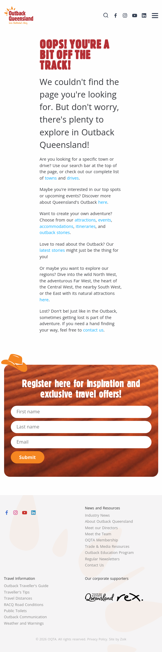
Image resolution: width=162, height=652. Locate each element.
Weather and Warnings (24, 623)
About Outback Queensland (109, 521)
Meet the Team (98, 533)
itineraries (86, 226)
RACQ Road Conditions (23, 604)
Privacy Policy (97, 639)
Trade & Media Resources (107, 546)
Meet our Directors (101, 527)
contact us (93, 330)
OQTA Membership (101, 540)
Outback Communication (25, 616)
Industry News (97, 515)
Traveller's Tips (17, 592)
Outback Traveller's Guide (26, 585)
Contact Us (94, 565)
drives (73, 178)
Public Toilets (15, 610)
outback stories (55, 232)
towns (51, 178)
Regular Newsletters (102, 559)
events (104, 220)
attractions (85, 220)
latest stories (52, 250)
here (102, 202)
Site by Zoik (117, 639)
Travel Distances (18, 598)
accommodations (57, 226)
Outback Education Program (109, 552)
